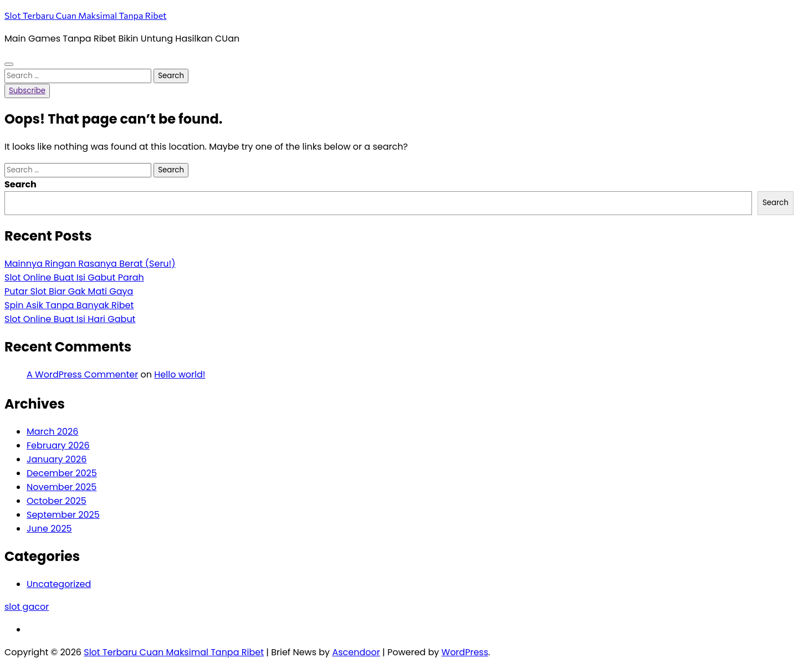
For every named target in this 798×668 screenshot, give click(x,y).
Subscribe (27, 90)
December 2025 (62, 473)
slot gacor (26, 606)
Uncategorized (59, 584)
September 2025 (63, 514)
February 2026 (58, 445)
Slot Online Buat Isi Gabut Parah (74, 277)
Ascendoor (356, 652)
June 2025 (49, 528)
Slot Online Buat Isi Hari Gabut (69, 319)
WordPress (465, 652)
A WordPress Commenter (82, 374)
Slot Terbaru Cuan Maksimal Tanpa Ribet (85, 15)
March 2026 (52, 431)
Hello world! (179, 374)
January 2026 (56, 459)
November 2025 (61, 487)
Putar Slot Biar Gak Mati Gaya (68, 291)
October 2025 (56, 500)
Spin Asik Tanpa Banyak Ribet (69, 305)
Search (20, 184)
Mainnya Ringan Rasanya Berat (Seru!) (90, 263)
